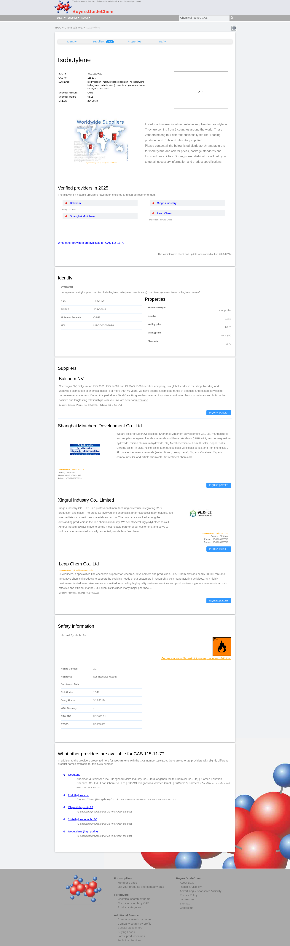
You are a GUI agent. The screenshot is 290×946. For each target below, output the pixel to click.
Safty (162, 41)
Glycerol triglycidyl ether (145, 522)
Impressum (187, 899)
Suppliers (103, 41)
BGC (58, 27)
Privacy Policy (188, 895)
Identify (72, 41)
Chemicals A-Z (73, 27)
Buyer (61, 17)
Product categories (129, 907)
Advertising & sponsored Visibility (201, 891)
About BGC (187, 882)
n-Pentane (141, 400)
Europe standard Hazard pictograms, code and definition (196, 658)
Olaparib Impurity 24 (80, 807)
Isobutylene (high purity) (83, 831)
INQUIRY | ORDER (218, 412)
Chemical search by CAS (133, 903)
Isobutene (74, 774)
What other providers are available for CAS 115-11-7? (91, 242)
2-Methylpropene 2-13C (82, 819)
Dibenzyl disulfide (146, 433)
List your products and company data (141, 886)
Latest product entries (131, 936)
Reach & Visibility (191, 886)
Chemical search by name (134, 898)
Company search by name (134, 919)
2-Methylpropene (78, 795)
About (85, 17)
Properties (134, 41)
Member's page (127, 882)
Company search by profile (134, 923)
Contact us (186, 907)
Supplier (73, 17)
